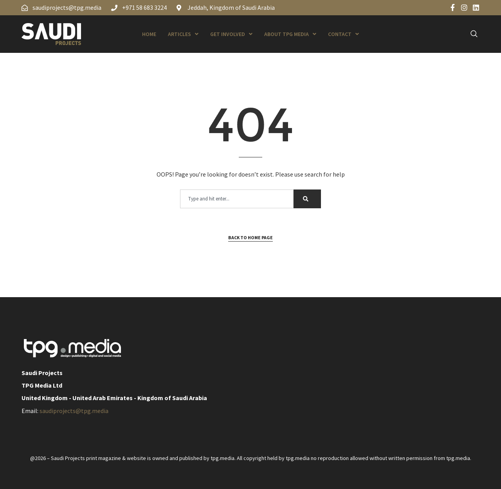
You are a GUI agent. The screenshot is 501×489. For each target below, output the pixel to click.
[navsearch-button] (470, 34)
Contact (343, 34)
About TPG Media (290, 34)
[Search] (307, 198)
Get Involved (231, 34)
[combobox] (237, 198)
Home (149, 34)
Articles (183, 34)
